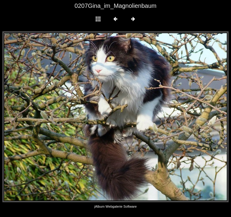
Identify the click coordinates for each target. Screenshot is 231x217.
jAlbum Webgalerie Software (115, 206)
